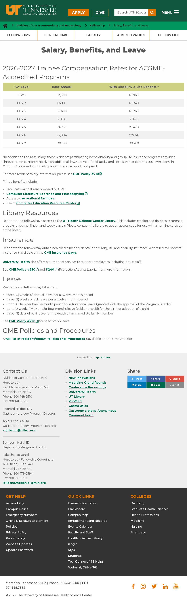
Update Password (19, 550)
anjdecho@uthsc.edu (19, 430)
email (156, 385)
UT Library (77, 396)
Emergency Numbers (21, 515)
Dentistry (137, 503)
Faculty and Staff (80, 532)
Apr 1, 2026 (102, 357)
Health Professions (145, 515)
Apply (78, 12)
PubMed (75, 401)
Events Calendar (80, 526)
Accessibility (15, 503)
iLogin (72, 544)
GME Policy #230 (22, 269)
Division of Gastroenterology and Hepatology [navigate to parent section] (48, 25)
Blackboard (76, 509)
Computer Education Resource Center (46, 203)
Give (100, 12)
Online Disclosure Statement (27, 521)
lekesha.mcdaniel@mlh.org (24, 483)
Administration (131, 35)
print (174, 385)
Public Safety (15, 538)
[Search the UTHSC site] (131, 12)
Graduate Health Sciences (150, 509)
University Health (16, 262)
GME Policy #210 (86, 174)
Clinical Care (56, 35)
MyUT (72, 550)
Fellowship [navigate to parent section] (97, 25)
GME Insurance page (60, 252)
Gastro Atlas (78, 406)
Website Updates (19, 544)
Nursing (136, 526)
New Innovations (82, 378)
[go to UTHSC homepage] (4, 25)
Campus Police (17, 509)
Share (158, 379)
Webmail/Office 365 (83, 567)
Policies (11, 526)
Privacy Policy (16, 532)
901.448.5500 (69, 583)
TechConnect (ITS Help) (85, 561)
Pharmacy (138, 532)
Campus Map (78, 515)
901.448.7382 (15, 587)
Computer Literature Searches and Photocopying (45, 194)
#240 (50, 269)
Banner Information (82, 503)
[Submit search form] (152, 12)
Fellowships (18, 35)
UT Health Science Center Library (89, 221)
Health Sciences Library (85, 538)
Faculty (93, 35)
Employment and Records (87, 521)
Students (75, 556)
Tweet (138, 379)
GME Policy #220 (22, 321)
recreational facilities (37, 198)
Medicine (137, 521)
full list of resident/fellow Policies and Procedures (45, 339)
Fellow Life (168, 35)
